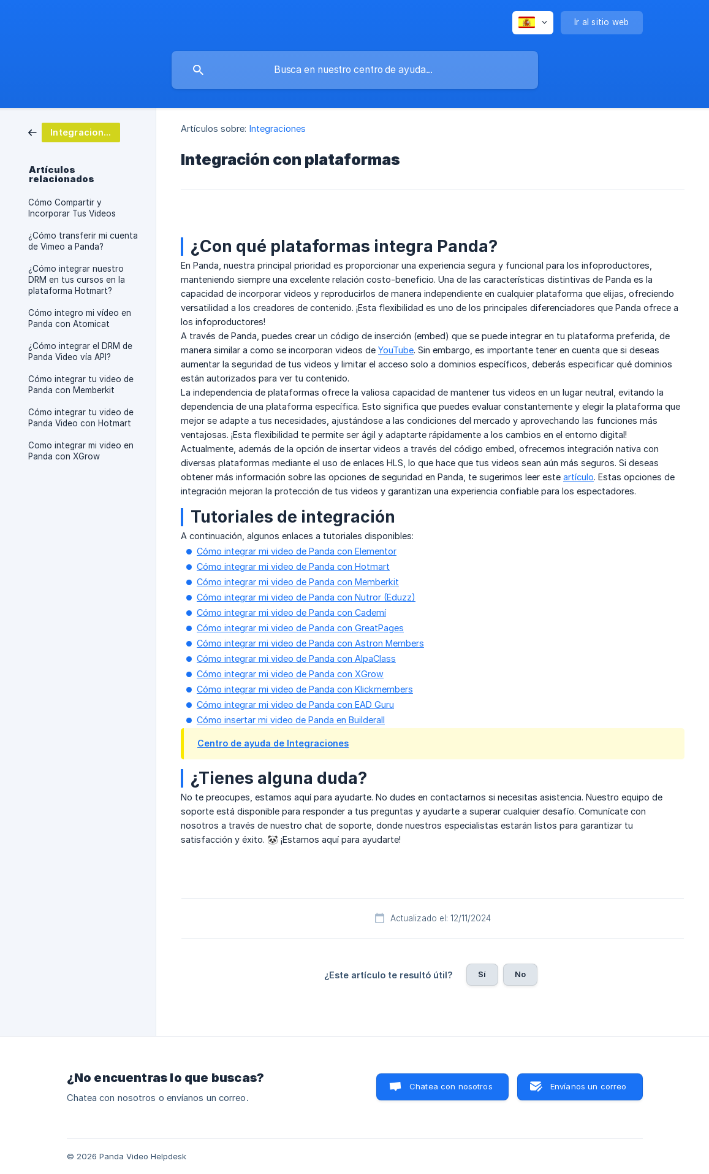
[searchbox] (355, 70)
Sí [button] (482, 974)
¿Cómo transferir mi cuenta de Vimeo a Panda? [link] (83, 241)
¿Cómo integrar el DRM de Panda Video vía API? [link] (80, 351)
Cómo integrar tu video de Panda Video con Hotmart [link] (81, 417)
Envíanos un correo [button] (588, 1086)
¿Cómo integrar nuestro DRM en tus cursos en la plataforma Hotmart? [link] (76, 280)
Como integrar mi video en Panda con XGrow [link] (81, 450)
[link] (74, 131)
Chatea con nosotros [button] (451, 1086)
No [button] (520, 974)
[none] (532, 22)
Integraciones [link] (277, 128)
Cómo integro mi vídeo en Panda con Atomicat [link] (79, 318)
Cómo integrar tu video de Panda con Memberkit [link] (81, 384)
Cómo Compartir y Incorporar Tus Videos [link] (72, 208)
